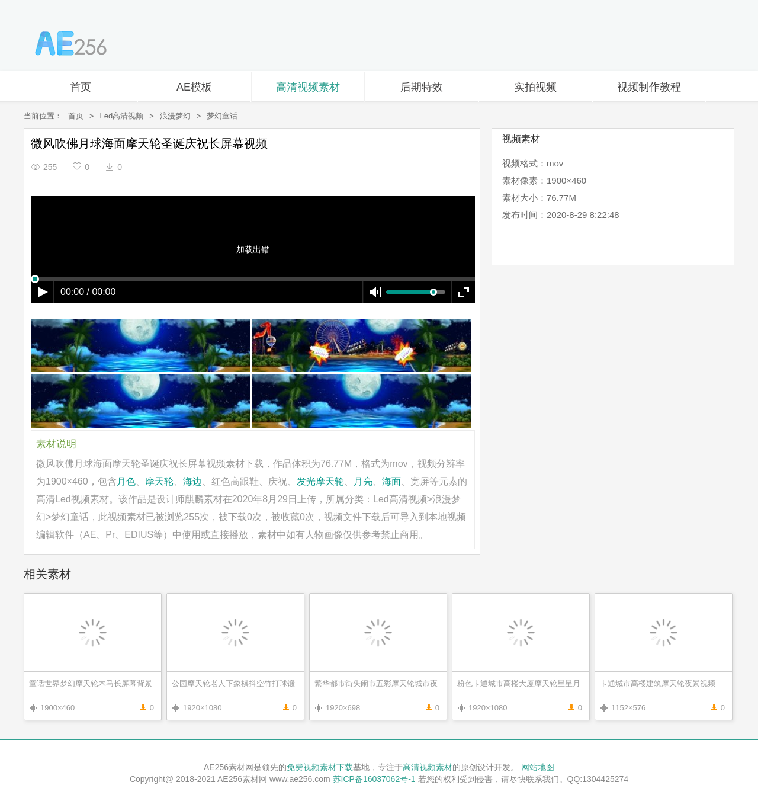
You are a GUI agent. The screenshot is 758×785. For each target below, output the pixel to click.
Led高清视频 (122, 115)
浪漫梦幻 (175, 115)
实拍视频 (535, 87)
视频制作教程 (649, 87)
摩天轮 (159, 481)
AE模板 (194, 87)
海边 (192, 481)
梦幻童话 (222, 115)
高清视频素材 (308, 87)
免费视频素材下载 (320, 767)
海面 (391, 481)
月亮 (363, 481)
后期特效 (421, 87)
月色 (126, 481)
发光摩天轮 (320, 481)
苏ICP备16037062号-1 (374, 779)
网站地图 (537, 767)
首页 (80, 87)
